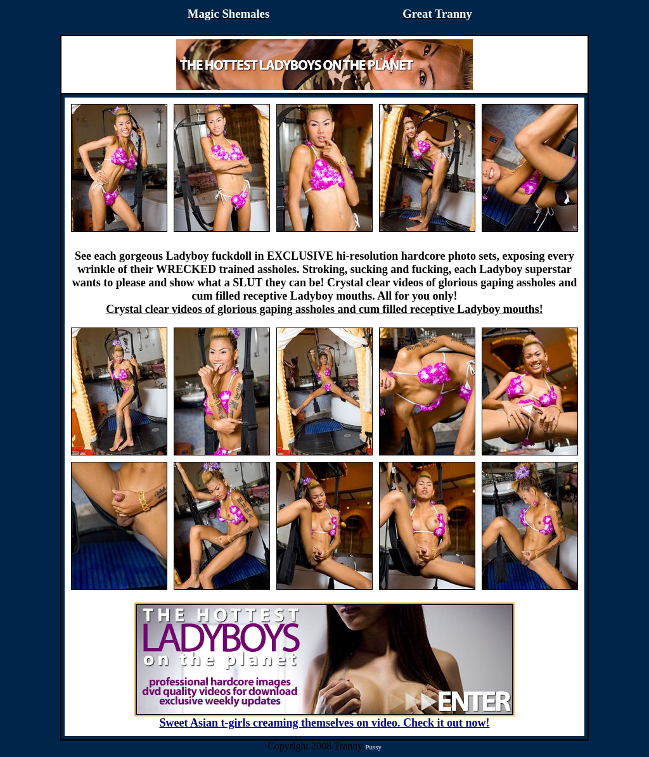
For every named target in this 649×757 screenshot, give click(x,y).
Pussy (373, 747)
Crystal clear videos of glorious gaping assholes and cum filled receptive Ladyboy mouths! (324, 309)
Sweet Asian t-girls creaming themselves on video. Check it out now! (324, 717)
